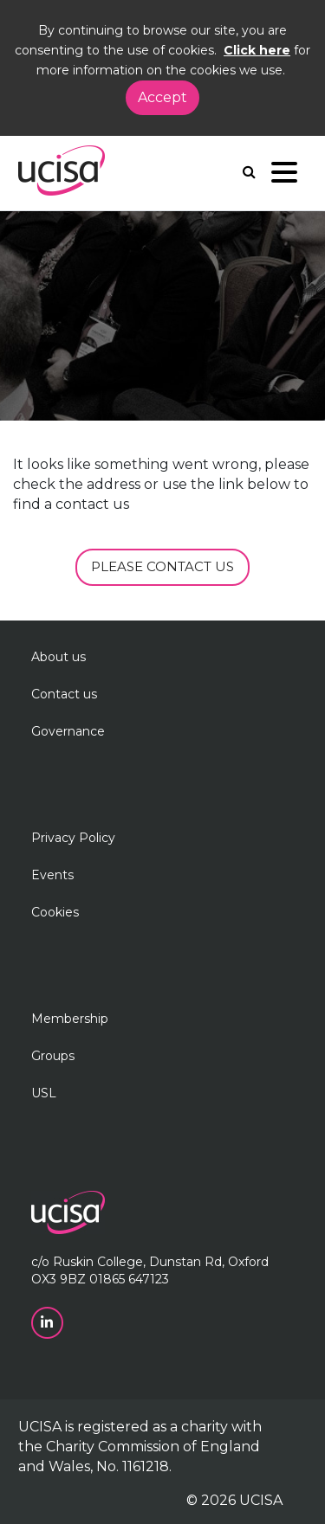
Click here (257, 50)
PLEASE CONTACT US (162, 566)
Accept (162, 97)
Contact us (64, 694)
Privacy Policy (73, 838)
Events (52, 875)
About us (58, 657)
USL (43, 1093)
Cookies (55, 912)
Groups (53, 1056)
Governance (68, 731)
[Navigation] (284, 176)
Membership (69, 1018)
